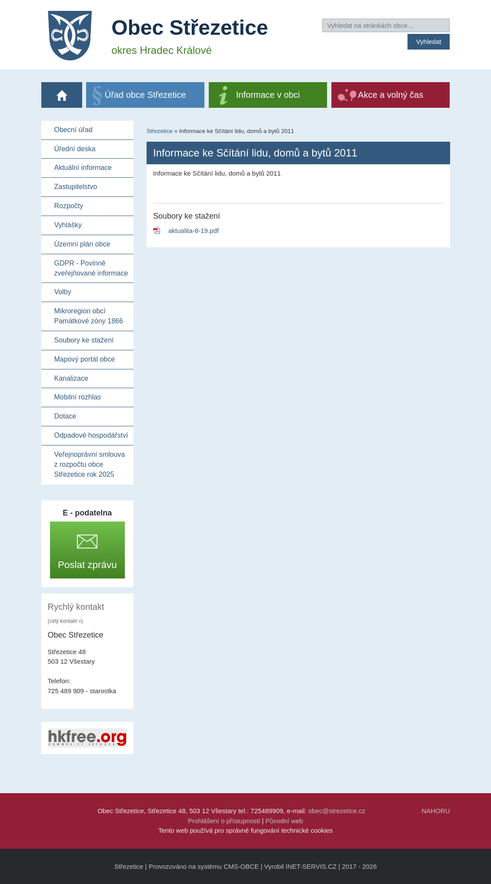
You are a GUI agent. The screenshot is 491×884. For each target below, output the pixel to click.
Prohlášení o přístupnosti (224, 820)
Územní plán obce (82, 244)
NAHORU (435, 810)
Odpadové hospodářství (91, 435)
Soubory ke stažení (84, 340)
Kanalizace (71, 378)
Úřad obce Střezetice (145, 95)
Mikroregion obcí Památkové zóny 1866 (88, 316)
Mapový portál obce (84, 359)
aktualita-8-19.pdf (193, 230)
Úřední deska (75, 149)
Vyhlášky (68, 225)
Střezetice (160, 131)
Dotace (65, 416)
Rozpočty (69, 205)
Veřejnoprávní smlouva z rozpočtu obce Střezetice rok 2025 (89, 464)
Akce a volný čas (390, 95)
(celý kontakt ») (65, 621)
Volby (62, 292)
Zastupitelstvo (75, 186)
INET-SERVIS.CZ (311, 866)
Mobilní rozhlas (77, 397)
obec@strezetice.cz (336, 810)
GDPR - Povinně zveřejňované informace (91, 268)
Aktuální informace (83, 167)
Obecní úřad (73, 129)
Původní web (284, 820)
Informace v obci (268, 95)
